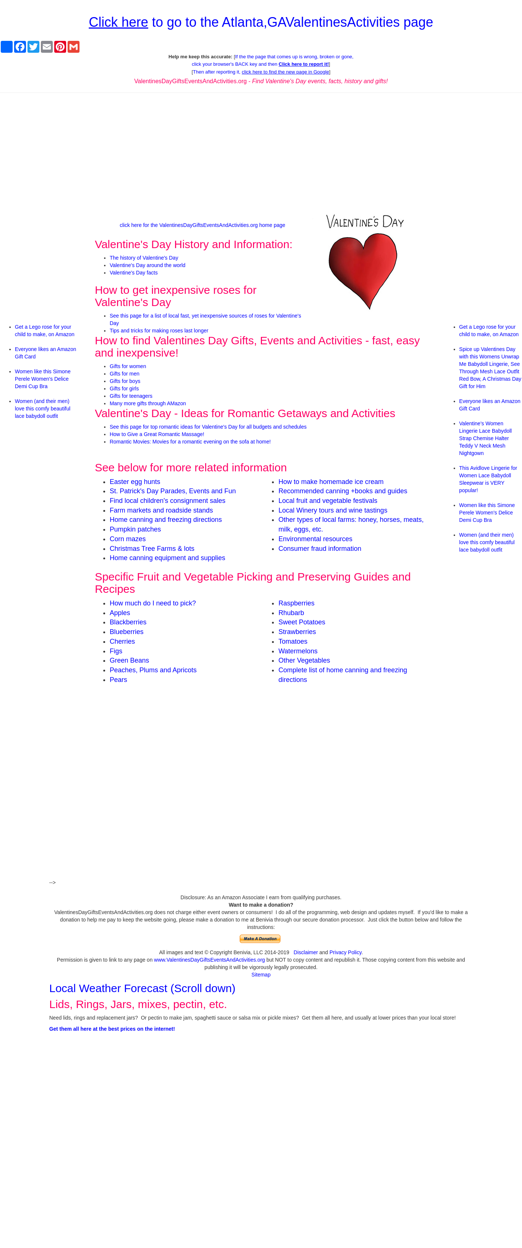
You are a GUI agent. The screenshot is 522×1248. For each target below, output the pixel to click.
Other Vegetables (304, 660)
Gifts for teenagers (131, 396)
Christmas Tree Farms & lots (152, 548)
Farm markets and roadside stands (161, 510)
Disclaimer (306, 952)
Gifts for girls (124, 388)
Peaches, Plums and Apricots (153, 670)
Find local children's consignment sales (168, 500)
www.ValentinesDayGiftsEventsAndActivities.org (209, 960)
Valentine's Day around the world (147, 265)
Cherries (122, 641)
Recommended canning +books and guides (342, 491)
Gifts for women (128, 366)
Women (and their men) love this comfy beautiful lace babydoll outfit (42, 408)
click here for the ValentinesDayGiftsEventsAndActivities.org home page (202, 225)
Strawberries (297, 632)
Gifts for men (124, 374)
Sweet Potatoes (301, 622)
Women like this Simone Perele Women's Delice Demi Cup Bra (43, 378)
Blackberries (128, 622)
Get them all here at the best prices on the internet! (112, 1029)
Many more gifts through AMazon (148, 403)
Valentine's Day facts (134, 273)
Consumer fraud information (319, 548)
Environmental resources (315, 539)
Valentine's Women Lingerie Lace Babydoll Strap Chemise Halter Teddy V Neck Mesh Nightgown (485, 438)
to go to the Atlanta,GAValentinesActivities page (261, 22)
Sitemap (261, 975)
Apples (120, 613)
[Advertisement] (261, 152)
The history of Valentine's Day (144, 258)
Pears (118, 679)
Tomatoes (292, 641)
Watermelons (297, 651)
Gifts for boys (125, 381)
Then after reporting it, (261, 72)
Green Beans (129, 660)
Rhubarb (291, 613)
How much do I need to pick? (153, 603)
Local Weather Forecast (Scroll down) (142, 988)
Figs (116, 651)
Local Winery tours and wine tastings (332, 510)
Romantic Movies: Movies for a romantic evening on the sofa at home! (190, 442)
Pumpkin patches (135, 529)
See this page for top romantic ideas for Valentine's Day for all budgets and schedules (208, 427)
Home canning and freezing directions (166, 519)
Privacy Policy (345, 952)
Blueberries (126, 632)
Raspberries (296, 603)
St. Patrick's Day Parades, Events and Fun (173, 491)
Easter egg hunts (135, 481)
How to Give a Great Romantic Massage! (157, 434)
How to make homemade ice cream (330, 481)
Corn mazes (128, 539)
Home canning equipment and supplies (167, 558)
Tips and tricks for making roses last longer (159, 331)
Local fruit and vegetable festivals (327, 500)
